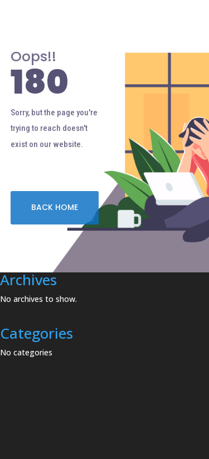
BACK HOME (54, 207)
